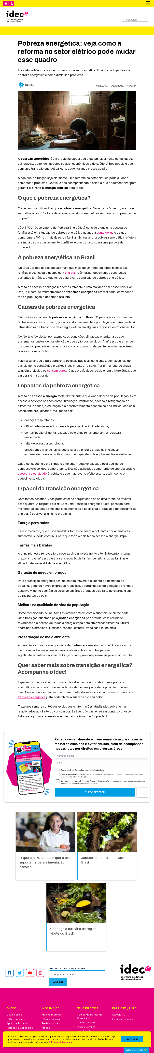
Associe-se (118, 998)
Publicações (49, 1015)
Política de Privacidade (60, 1042)
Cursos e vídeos (86, 1006)
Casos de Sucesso (88, 1028)
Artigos (46, 1011)
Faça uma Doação (122, 1002)
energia (70, 272)
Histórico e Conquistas (20, 1011)
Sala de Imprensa (17, 1015)
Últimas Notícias (51, 1002)
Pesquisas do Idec (88, 1019)
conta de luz (105, 232)
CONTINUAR (132, 1039)
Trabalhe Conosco (17, 1020)
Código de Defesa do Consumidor (90, 1000)
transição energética (31, 697)
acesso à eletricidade (32, 473)
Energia (29, 85)
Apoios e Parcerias (18, 1006)
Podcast (46, 1024)
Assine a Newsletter (53, 1020)
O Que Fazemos (16, 1002)
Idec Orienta (84, 1014)
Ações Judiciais (86, 1023)
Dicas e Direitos (86, 1010)
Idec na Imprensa (52, 998)
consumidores (56, 370)
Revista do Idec (51, 1006)
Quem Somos (14, 998)
